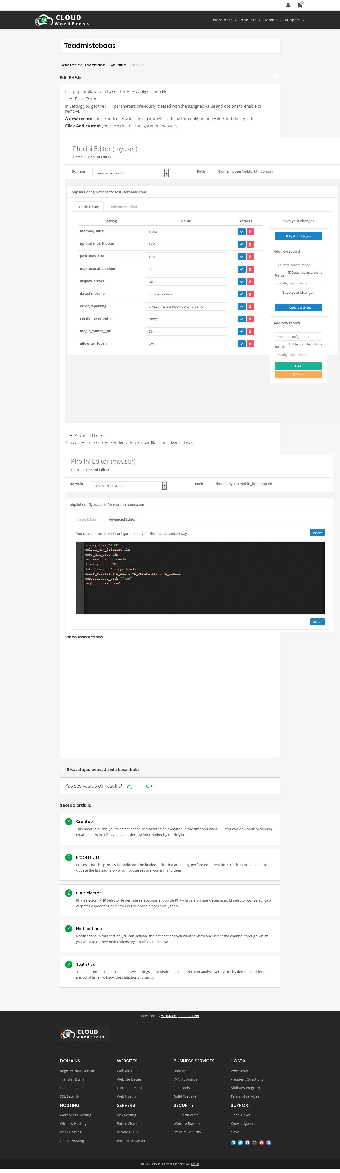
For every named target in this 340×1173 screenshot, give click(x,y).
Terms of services (245, 1097)
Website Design (129, 1080)
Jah (132, 787)
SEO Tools (182, 1088)
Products (246, 20)
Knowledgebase (244, 1124)
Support (294, 20)
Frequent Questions (247, 1080)
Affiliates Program (245, 1088)
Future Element (129, 1088)
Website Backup (187, 1124)
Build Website (185, 1097)
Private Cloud (128, 1133)
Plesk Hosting (71, 1133)
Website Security (187, 1133)
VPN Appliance (186, 1080)
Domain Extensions (75, 1088)
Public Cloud (127, 1124)
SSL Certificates (186, 1116)
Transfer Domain (74, 1080)
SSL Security (70, 1097)
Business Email (186, 1071)
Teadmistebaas (95, 65)
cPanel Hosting (72, 1141)
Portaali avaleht (71, 65)
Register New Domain (77, 1071)
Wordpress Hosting (75, 1116)
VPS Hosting (126, 1116)
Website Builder (130, 1071)
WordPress (218, 20)
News (235, 1133)
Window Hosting (73, 1124)
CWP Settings (118, 65)
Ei (150, 787)
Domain (270, 20)
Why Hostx (239, 1071)
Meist (195, 1165)
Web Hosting (127, 1097)
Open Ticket (240, 1116)
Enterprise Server (131, 1141)
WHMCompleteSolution (180, 1016)
